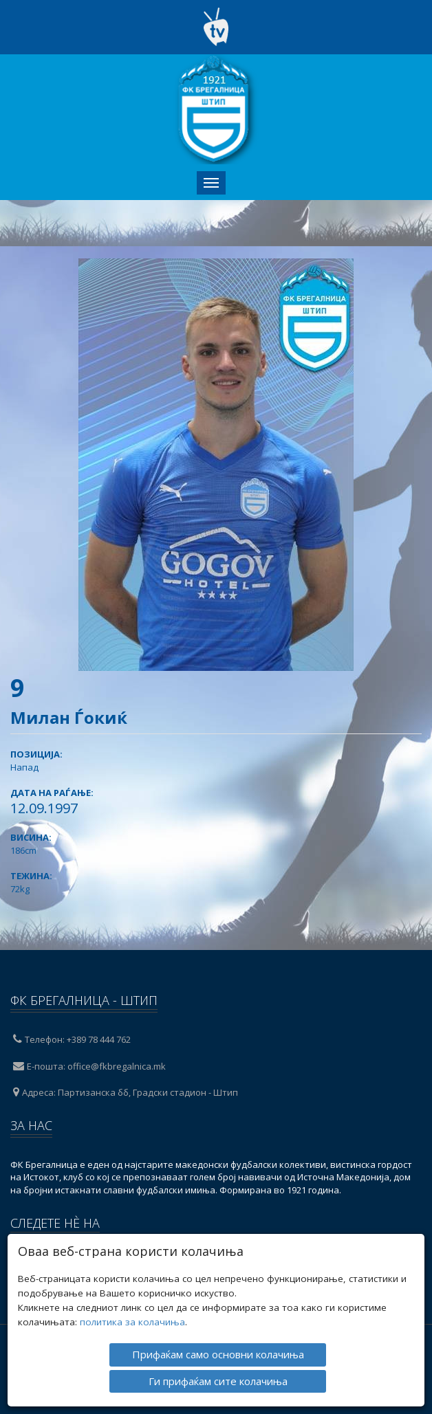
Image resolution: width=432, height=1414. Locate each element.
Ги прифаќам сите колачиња (218, 1380)
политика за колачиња (132, 1321)
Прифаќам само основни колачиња (218, 1353)
